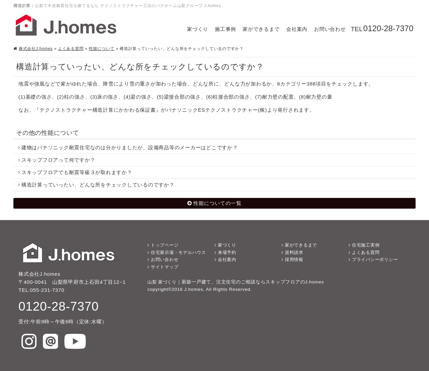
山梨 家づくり (162, 281)
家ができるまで (261, 29)
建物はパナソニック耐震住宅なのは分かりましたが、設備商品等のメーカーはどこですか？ (129, 147)
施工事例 (225, 29)
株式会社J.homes (36, 48)
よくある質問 (71, 48)
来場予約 (227, 252)
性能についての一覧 (217, 203)
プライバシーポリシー (375, 259)
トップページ (165, 245)
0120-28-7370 (388, 28)
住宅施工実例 (366, 245)
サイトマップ (165, 266)
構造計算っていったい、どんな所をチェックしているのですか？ (98, 185)
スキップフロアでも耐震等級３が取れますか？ (76, 172)
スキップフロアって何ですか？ (58, 160)
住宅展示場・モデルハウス (178, 252)
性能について (102, 48)
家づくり (197, 29)
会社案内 (296, 29)
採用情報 (294, 259)
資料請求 (294, 252)
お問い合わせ (330, 29)
